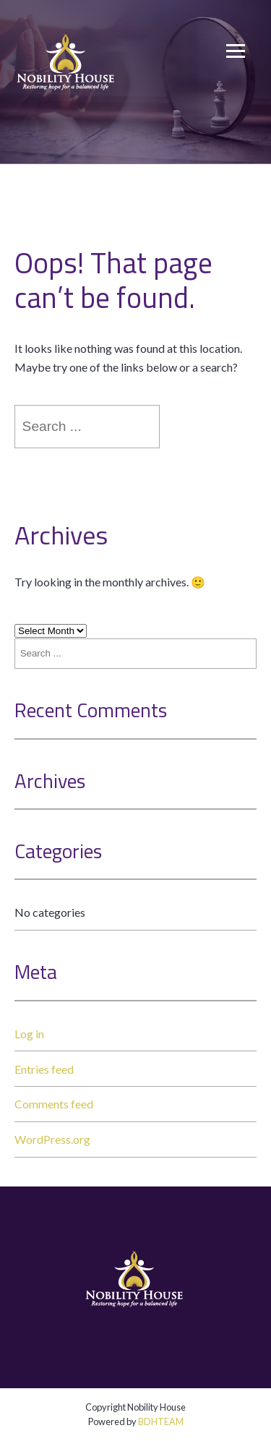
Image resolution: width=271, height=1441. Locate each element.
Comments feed (53, 1104)
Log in (29, 1033)
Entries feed (44, 1069)
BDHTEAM (161, 1421)
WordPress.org (52, 1139)
